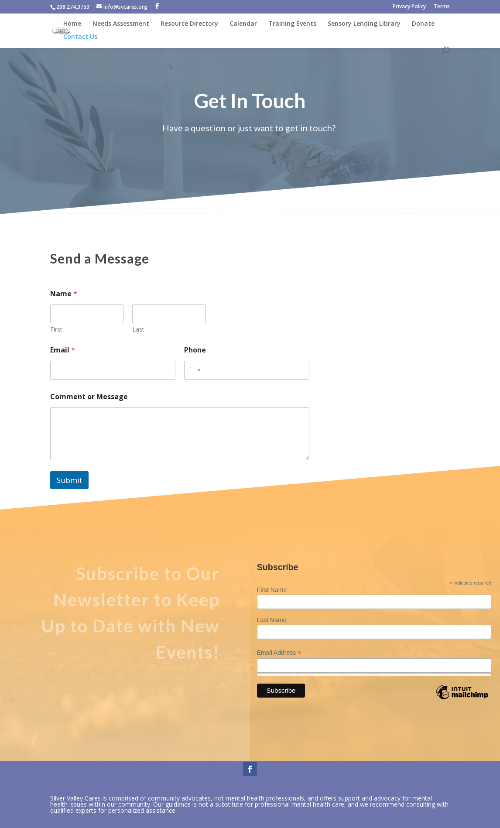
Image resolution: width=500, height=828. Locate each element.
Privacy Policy (409, 7)
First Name (272, 589)
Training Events (292, 24)
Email (62, 350)
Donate (423, 24)
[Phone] (246, 370)
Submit (69, 480)
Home (72, 24)
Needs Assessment (120, 24)
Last (138, 329)
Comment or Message (89, 397)
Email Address (279, 653)
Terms (442, 7)
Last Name (272, 619)
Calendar (243, 24)
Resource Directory (189, 24)
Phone (195, 350)
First (56, 329)
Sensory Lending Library (364, 24)
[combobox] (193, 370)
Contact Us (80, 37)
